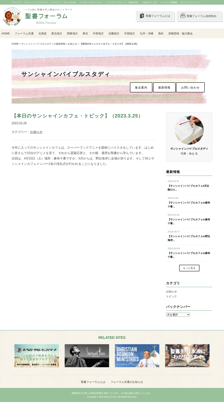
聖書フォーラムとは (152, 16)
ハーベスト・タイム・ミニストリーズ (30, 2)
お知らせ (72, 44)
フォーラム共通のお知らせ (127, 381)
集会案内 (141, 87)
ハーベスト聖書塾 (168, 2)
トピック (171, 296)
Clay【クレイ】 (150, 2)
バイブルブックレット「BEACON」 (122, 2)
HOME (6, 33)
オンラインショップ (189, 2)
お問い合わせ (190, 87)
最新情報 (164, 87)
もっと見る (189, 268)
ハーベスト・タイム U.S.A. (63, 2)
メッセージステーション (91, 2)
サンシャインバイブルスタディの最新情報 (43, 44)
